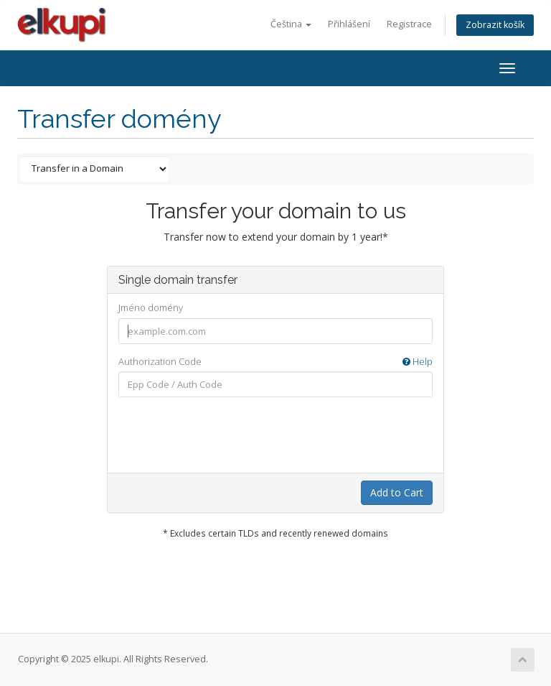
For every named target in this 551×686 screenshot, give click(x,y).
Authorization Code (275, 362)
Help (417, 361)
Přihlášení (349, 24)
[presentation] (283, 436)
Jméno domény (150, 307)
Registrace (409, 24)
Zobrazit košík (495, 25)
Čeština (290, 24)
